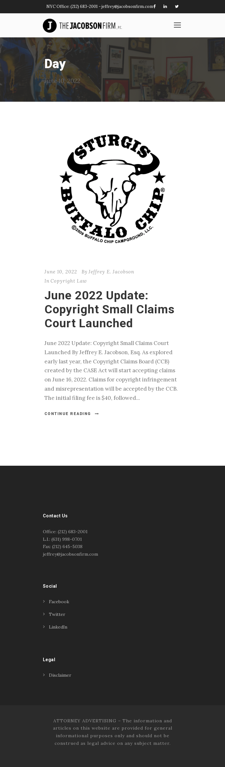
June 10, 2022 (60, 272)
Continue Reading (71, 414)
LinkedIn (58, 627)
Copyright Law (68, 281)
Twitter (57, 614)
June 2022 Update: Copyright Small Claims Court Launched (109, 309)
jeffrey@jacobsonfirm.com (127, 6)
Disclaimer (60, 675)
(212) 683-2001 (84, 6)
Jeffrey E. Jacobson (111, 272)
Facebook (59, 601)
